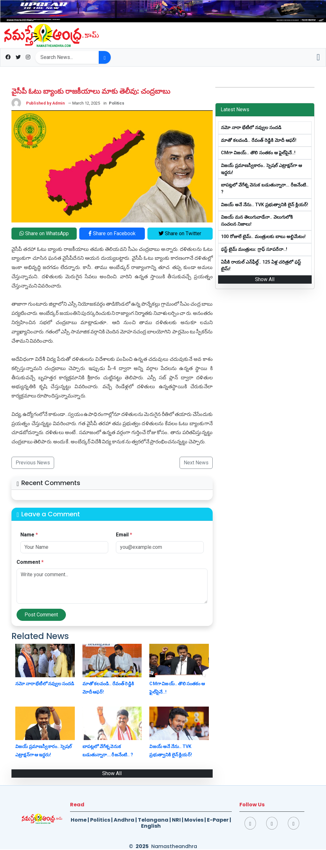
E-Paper (218, 820)
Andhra (124, 820)
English (151, 826)
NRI (176, 820)
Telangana (153, 820)
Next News (196, 463)
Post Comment (41, 615)
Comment (30, 562)
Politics (100, 820)
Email (124, 535)
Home (79, 820)
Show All (112, 773)
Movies (193, 820)
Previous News (33, 463)
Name (29, 535)
